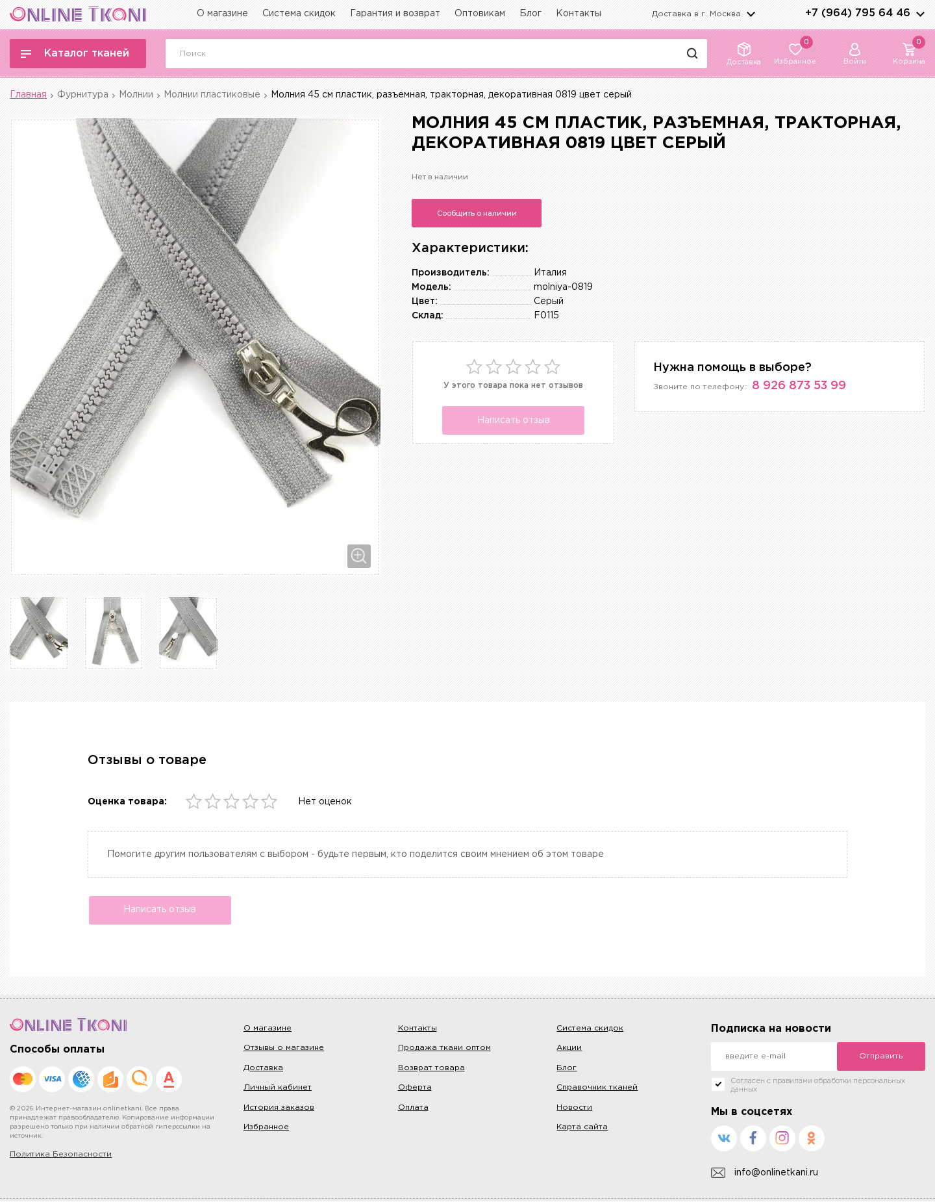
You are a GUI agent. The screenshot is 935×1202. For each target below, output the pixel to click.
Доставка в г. (696, 14)
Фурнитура (82, 95)
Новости (574, 1108)
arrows (920, 13)
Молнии (136, 95)
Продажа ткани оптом (444, 1049)
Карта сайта (582, 1128)
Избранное (266, 1128)
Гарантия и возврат (395, 14)
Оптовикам (480, 14)
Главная (28, 95)
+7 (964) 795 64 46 (857, 13)
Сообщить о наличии (477, 213)
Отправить (881, 1057)
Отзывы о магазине (283, 1049)
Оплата (413, 1108)
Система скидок (299, 14)
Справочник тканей (597, 1088)
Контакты (578, 14)
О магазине (222, 14)
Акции (569, 1049)
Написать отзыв (513, 420)
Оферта (415, 1088)
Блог (530, 14)
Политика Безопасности (61, 1155)
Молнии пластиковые (212, 95)
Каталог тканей (75, 53)
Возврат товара (431, 1069)
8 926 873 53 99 (799, 386)
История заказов (278, 1108)
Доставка (263, 1069)
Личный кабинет (277, 1088)
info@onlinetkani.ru (764, 1174)
